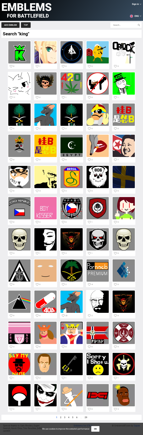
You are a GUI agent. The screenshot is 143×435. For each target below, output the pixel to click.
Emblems (26, 10)
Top (26, 25)
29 (86, 417)
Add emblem (10, 25)
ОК (95, 429)
